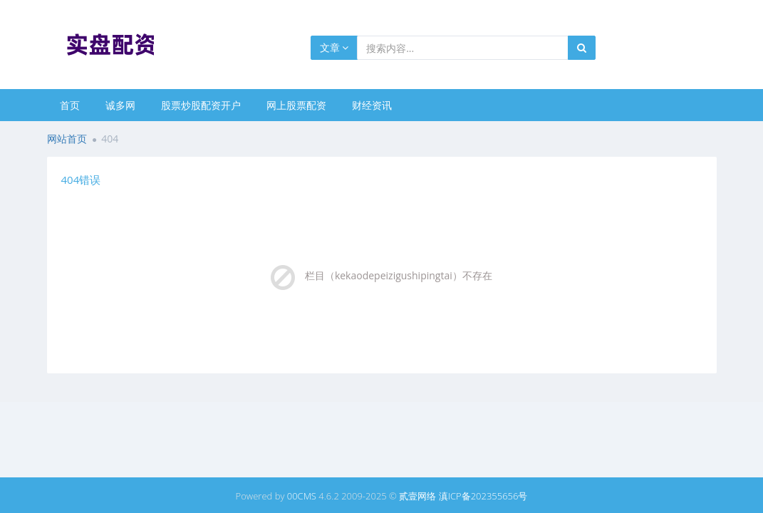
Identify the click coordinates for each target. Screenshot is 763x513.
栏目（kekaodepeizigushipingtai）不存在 (398, 275)
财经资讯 (372, 105)
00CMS (301, 495)
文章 (334, 47)
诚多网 (120, 105)
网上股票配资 (296, 105)
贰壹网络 (417, 495)
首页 (70, 105)
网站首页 (67, 138)
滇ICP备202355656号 (483, 495)
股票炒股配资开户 (201, 105)
